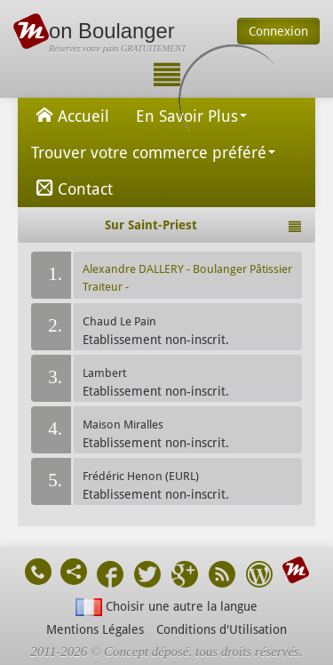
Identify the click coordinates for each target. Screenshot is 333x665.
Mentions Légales (95, 629)
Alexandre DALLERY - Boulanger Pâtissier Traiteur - (187, 277)
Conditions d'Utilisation (221, 629)
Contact (72, 187)
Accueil (70, 114)
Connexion (278, 31)
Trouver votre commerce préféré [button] (153, 152)
